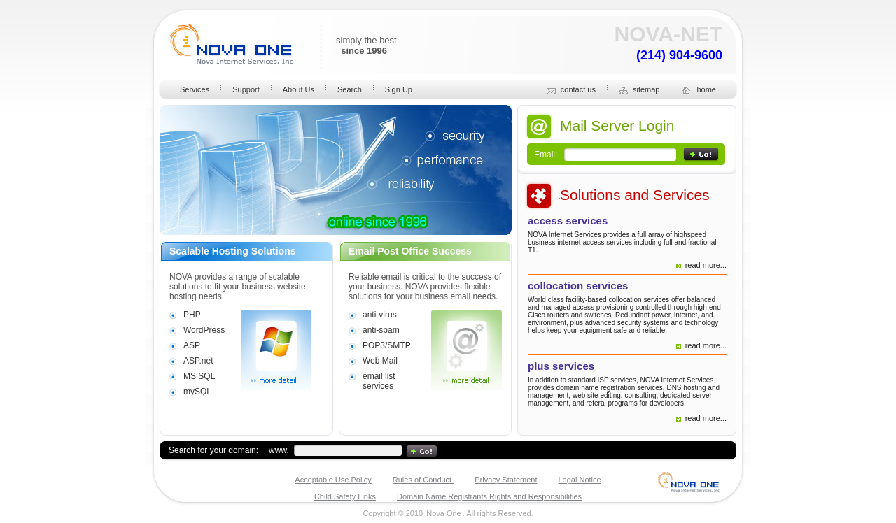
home (699, 90)
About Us (298, 89)
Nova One (443, 513)
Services (194, 89)
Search (349, 89)
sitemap (639, 90)
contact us (571, 90)
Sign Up (398, 89)
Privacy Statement (506, 479)
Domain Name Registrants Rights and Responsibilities (489, 496)
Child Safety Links (345, 496)
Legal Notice (580, 479)
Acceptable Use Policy (333, 479)
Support (246, 89)
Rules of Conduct (423, 479)
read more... (706, 265)
